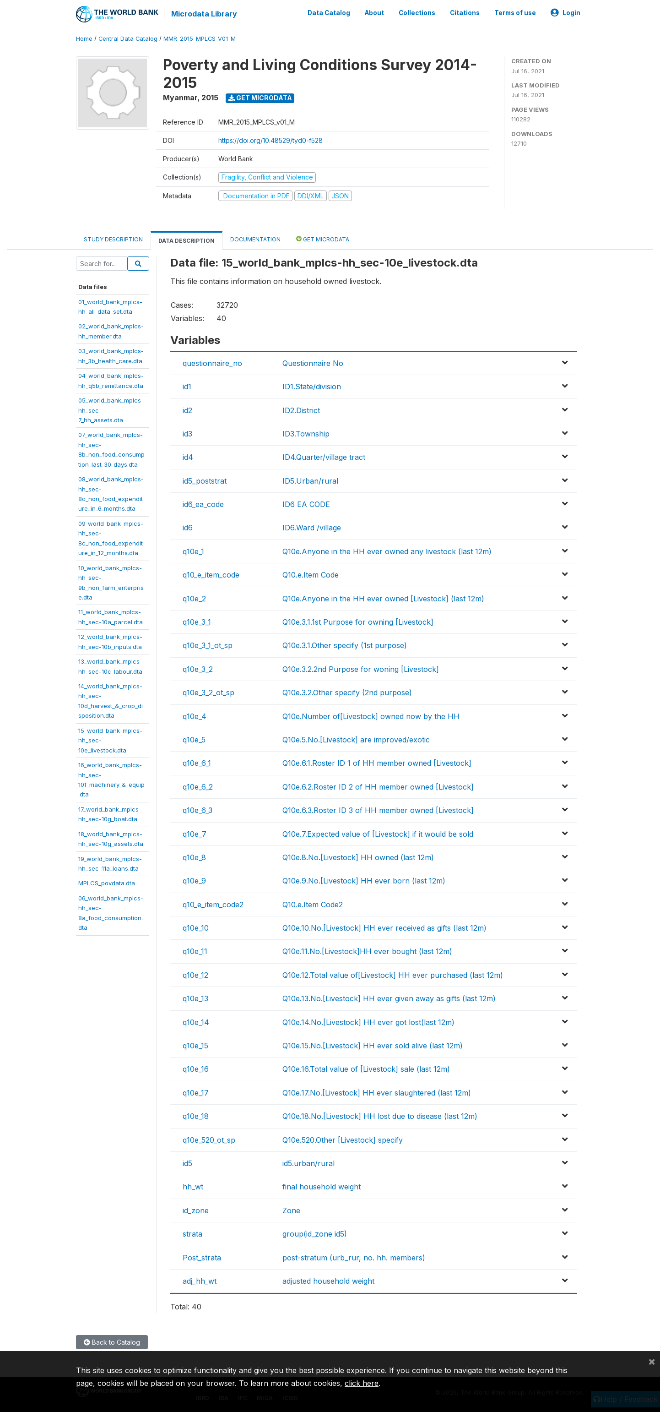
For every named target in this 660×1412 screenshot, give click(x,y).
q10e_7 (194, 834)
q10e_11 (195, 951)
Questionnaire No (312, 363)
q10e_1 (193, 551)
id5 (187, 1163)
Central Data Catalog (127, 38)
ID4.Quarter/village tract (323, 457)
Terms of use (515, 12)
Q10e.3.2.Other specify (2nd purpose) (347, 692)
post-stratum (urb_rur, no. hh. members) (353, 1257)
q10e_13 (195, 998)
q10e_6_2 (198, 786)
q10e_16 (196, 1069)
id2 (187, 410)
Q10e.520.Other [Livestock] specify (342, 1140)
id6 (188, 527)
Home (84, 38)
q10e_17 (196, 1092)
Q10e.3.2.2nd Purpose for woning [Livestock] (360, 669)
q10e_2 (194, 598)
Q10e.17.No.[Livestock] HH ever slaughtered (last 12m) (376, 1092)
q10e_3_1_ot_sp (208, 645)
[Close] (651, 1361)
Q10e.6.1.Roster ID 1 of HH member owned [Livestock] (376, 763)
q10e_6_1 (197, 763)
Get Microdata (260, 98)
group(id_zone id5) (314, 1233)
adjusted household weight (328, 1281)
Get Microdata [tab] (322, 239)
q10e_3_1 (197, 622)
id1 (187, 386)
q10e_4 (194, 716)
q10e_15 (195, 1045)
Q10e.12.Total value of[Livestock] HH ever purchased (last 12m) (392, 975)
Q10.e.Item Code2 (312, 904)
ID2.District (301, 410)
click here (362, 1383)
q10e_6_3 (197, 810)
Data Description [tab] (186, 240)
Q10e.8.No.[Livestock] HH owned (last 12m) (358, 857)
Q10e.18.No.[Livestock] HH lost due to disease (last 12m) (379, 1116)
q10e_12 (195, 975)
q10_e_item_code (211, 574)
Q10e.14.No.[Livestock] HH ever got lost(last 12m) (368, 1022)
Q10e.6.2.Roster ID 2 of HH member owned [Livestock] (378, 786)
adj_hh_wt (199, 1281)
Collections (417, 12)
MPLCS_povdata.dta (106, 883)
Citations (465, 12)
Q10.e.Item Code (310, 574)
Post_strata (202, 1257)
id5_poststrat (205, 480)
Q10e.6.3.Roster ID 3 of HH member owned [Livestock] (378, 810)
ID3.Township (306, 433)
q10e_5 (194, 739)
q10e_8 (194, 857)
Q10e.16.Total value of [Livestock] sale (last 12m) (366, 1069)
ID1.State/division (311, 386)
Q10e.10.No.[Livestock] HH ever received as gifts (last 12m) (384, 927)
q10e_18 (196, 1116)
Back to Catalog (112, 1342)
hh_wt (193, 1186)
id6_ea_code (203, 504)
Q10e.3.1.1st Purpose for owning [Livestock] (357, 622)
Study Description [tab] (113, 239)
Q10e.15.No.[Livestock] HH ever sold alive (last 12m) (372, 1045)
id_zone (196, 1210)
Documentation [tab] (255, 239)
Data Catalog (329, 12)
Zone (291, 1210)
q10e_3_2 (198, 669)
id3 (187, 433)
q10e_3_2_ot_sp (208, 692)
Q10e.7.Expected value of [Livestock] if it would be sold (377, 834)
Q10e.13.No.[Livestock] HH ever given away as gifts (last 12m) (389, 998)
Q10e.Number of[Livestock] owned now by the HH (371, 716)
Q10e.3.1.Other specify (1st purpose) (344, 645)
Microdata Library (204, 13)
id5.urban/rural (308, 1163)
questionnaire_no (212, 363)
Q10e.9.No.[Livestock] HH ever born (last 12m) (363, 880)
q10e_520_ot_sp (209, 1140)
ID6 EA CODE (306, 504)
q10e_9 (194, 880)
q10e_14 (196, 1022)
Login (565, 12)
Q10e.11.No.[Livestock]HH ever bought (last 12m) (367, 951)
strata (192, 1233)
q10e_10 (196, 927)
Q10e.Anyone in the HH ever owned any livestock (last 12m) (387, 551)
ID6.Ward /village (311, 527)
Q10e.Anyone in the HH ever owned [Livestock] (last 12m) (383, 598)
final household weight (321, 1186)
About (374, 12)
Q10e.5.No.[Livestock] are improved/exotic (356, 739)
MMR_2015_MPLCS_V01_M (199, 38)
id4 (188, 457)
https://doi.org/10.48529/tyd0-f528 (270, 140)
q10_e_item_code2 (213, 904)
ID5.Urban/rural (310, 480)
